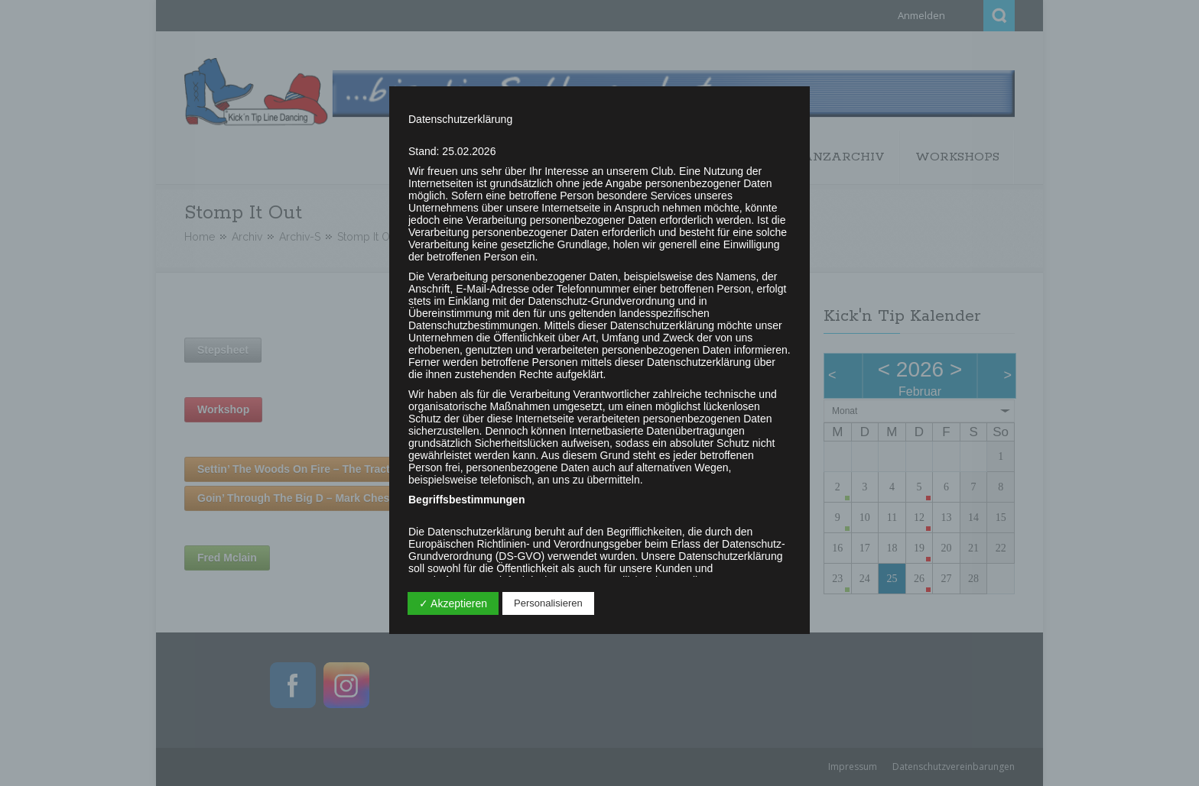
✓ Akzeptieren (453, 603)
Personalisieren (548, 603)
